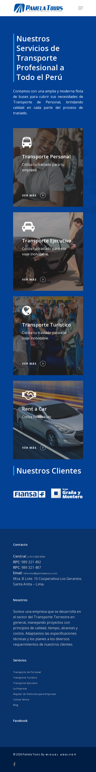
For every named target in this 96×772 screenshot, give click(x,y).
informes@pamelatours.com (40, 573)
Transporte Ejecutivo (25, 683)
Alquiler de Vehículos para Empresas (34, 694)
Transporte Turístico (25, 677)
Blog (15, 705)
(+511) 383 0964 (36, 556)
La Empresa (20, 688)
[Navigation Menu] (80, 8)
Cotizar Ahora (21, 699)
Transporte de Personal (27, 672)
